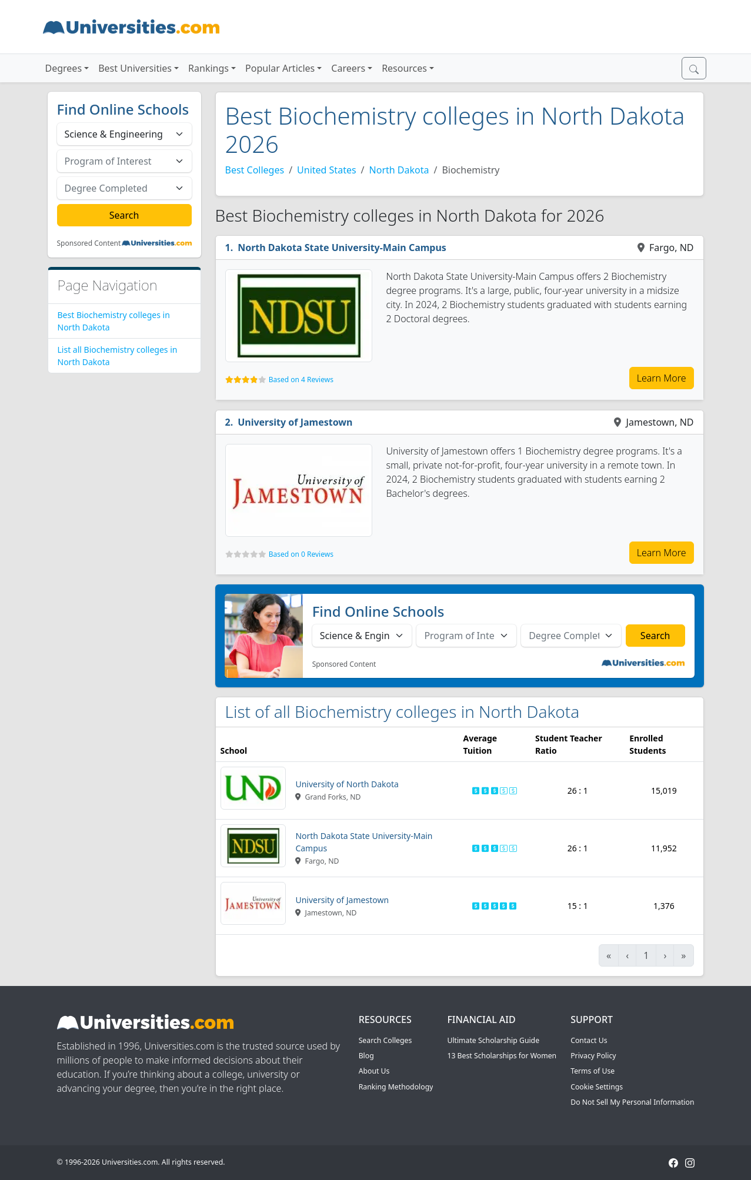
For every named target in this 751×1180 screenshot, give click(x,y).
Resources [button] (404, 68)
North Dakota (399, 169)
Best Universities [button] (135, 68)
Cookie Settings (596, 1087)
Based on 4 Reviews (301, 380)
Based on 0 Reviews (301, 554)
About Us (374, 1071)
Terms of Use (592, 1071)
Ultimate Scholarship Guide (493, 1040)
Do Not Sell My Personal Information (632, 1102)
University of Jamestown (295, 422)
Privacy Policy (593, 1056)
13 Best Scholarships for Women (501, 1056)
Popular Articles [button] (280, 68)
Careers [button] (348, 68)
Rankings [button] (208, 68)
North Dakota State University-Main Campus (342, 247)
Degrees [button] (63, 68)
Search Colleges (385, 1040)
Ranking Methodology (396, 1087)
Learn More (661, 378)
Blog (366, 1056)
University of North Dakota (347, 784)
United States (326, 169)
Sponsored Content (89, 243)
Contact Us (588, 1040)
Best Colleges (255, 169)
